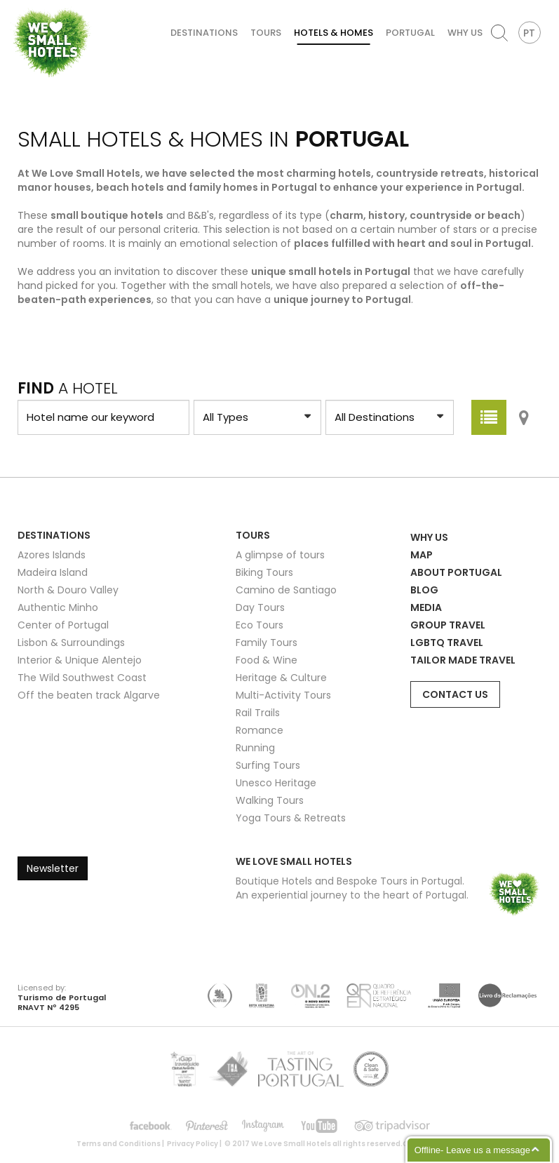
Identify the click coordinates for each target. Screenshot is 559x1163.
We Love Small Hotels (15, 6)
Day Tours (260, 607)
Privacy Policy (192, 1143)
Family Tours (266, 643)
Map (421, 555)
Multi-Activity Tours (283, 695)
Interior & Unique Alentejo (80, 660)
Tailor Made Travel (463, 660)
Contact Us (455, 694)
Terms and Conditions (118, 1143)
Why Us (465, 32)
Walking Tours (270, 800)
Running (255, 748)
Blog (424, 590)
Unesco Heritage (276, 783)
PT (529, 33)
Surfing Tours (268, 765)
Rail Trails (258, 713)
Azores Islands (52, 555)
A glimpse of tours (280, 555)
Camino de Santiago (286, 590)
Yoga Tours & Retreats (291, 818)
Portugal (410, 32)
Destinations (204, 32)
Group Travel (447, 625)
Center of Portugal (63, 625)
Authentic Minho (58, 607)
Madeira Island (53, 572)
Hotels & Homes (333, 32)
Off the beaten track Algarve (89, 695)
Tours (265, 32)
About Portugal (456, 572)
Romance (259, 730)
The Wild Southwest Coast (82, 678)
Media (426, 607)
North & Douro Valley (68, 590)
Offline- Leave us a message (472, 1150)
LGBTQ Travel (446, 643)
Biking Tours (264, 572)
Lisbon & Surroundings (71, 643)
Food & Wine (266, 660)
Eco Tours (259, 625)
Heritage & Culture (281, 678)
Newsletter (53, 868)
